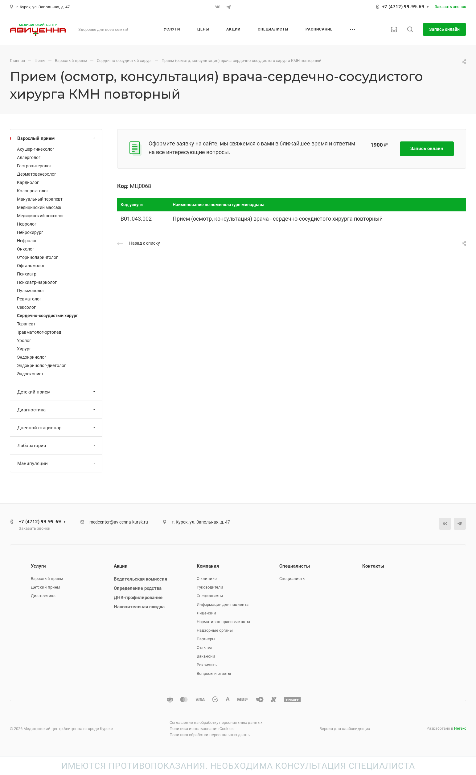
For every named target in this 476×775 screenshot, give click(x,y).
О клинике (207, 578)
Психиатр (26, 273)
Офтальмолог (31, 265)
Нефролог (27, 240)
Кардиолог (28, 182)
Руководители (210, 587)
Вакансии (206, 656)
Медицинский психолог (40, 215)
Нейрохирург (30, 232)
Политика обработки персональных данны (210, 734)
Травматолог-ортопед (39, 332)
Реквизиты (207, 665)
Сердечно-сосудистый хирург (47, 315)
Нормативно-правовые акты (223, 621)
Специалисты (210, 595)
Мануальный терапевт (40, 199)
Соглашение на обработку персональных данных (216, 722)
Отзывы (204, 647)
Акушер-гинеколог (35, 149)
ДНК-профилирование (138, 597)
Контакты (373, 566)
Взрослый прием (56, 138)
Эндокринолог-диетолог (41, 365)
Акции (121, 566)
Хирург (24, 348)
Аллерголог (28, 157)
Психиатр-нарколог (37, 282)
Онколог (25, 249)
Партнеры (206, 639)
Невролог (26, 224)
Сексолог (26, 307)
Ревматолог (29, 298)
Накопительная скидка (139, 607)
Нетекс (460, 728)
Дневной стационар (56, 427)
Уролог (24, 340)
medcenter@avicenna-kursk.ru (118, 522)
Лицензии (206, 613)
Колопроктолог (32, 190)
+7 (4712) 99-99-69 (403, 7)
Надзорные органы (215, 630)
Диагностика (56, 410)
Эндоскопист (30, 373)
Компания (208, 566)
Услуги (38, 566)
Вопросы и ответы (214, 673)
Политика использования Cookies (202, 728)
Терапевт (26, 323)
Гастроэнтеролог (34, 165)
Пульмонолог (30, 290)
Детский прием (56, 392)
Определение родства (138, 588)
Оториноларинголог (37, 257)
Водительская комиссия (140, 579)
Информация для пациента (222, 604)
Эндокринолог (31, 357)
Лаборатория (56, 445)
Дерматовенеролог (36, 174)
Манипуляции (56, 463)
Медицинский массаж (39, 207)
